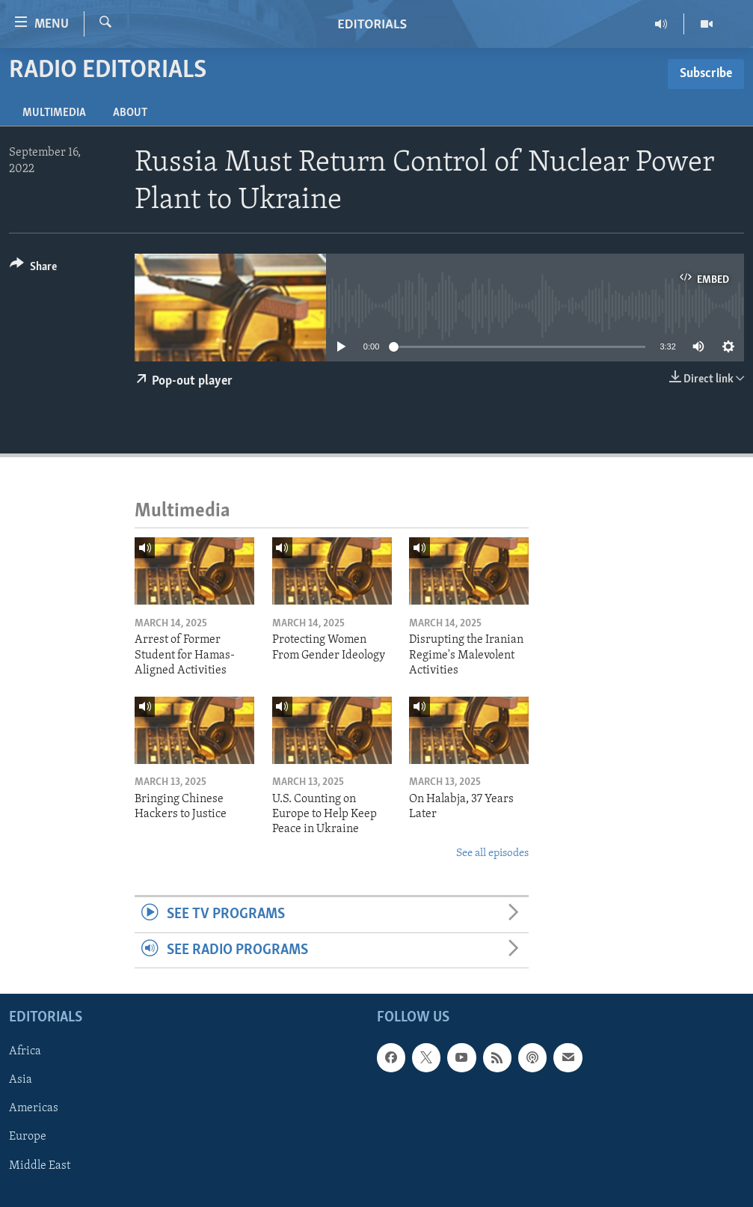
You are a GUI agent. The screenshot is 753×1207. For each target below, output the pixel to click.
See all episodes (492, 853)
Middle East (39, 1166)
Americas (33, 1108)
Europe (27, 1137)
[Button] (33, 269)
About (130, 113)
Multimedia (54, 113)
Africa (25, 1051)
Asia (20, 1080)
